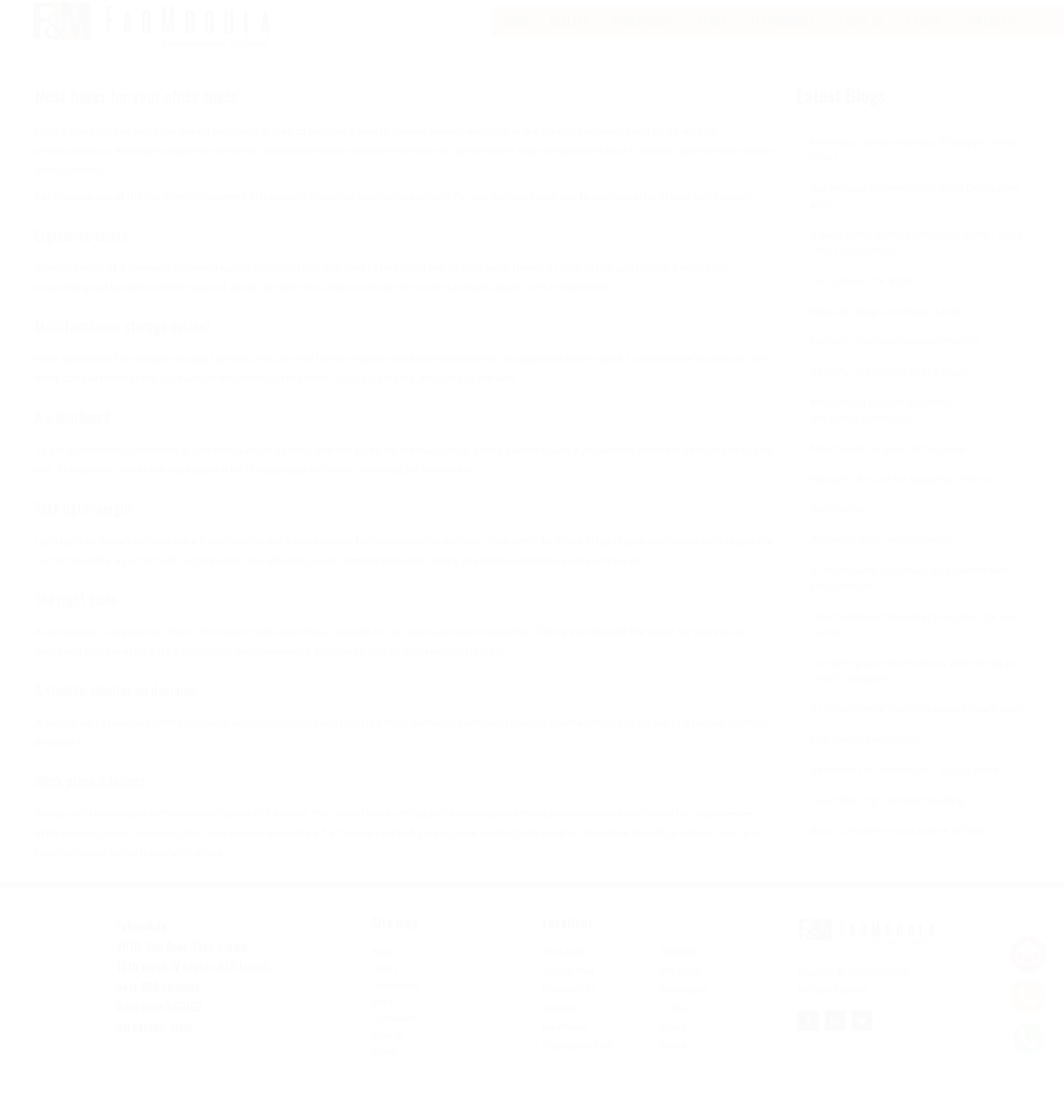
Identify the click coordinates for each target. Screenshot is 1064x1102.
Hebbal (672, 1058)
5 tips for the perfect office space (889, 384)
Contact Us (992, 35)
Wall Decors (839, 522)
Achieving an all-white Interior (881, 552)
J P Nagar (676, 1021)
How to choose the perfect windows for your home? (916, 637)
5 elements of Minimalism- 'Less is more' (905, 782)
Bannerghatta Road (577, 1058)
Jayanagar (560, 1021)
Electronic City (568, 1002)
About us (388, 1048)
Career (924, 35)
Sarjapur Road (568, 983)
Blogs (382, 1015)
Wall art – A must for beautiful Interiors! (904, 492)
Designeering (643, 35)
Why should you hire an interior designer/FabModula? (883, 423)
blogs (712, 35)
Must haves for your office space (888, 461)
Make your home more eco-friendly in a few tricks (913, 163)
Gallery (569, 35)
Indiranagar (680, 983)
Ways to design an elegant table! (886, 324)
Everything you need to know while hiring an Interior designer (913, 683)
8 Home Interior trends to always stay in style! (918, 721)
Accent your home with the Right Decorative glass (915, 208)
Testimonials (782, 35)
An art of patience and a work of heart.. (901, 843)
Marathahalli (564, 1040)
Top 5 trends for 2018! (863, 293)
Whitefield (678, 965)
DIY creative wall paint (864, 752)
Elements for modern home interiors (895, 354)
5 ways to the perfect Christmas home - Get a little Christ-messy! (916, 255)
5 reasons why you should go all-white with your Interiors (910, 590)
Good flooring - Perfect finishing (887, 813)
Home (515, 35)
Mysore (672, 1040)
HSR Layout (562, 965)
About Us (861, 35)
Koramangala (683, 1002)
